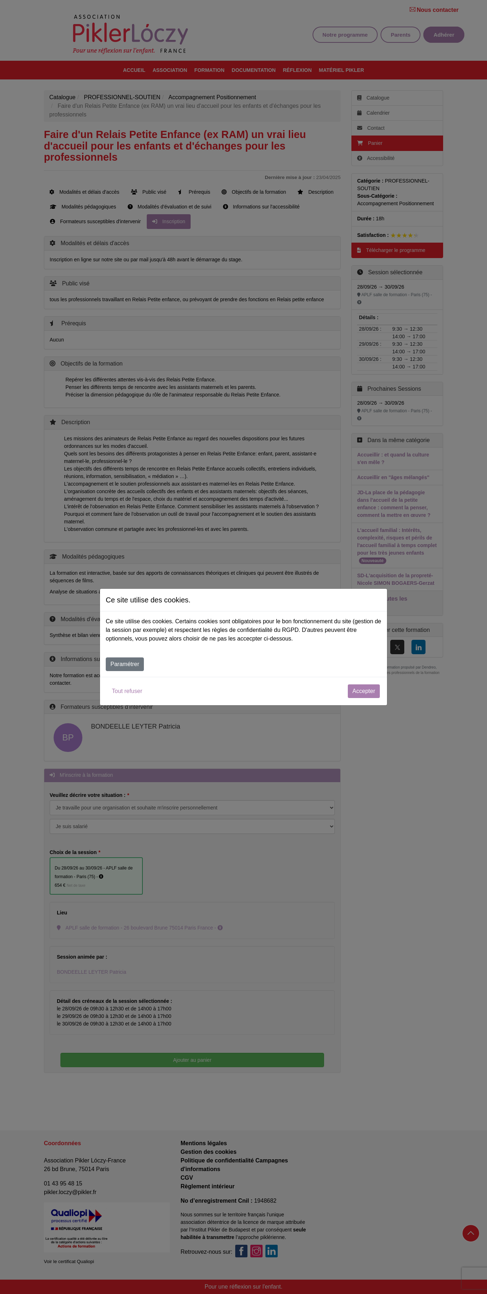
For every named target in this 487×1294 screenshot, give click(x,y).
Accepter (363, 691)
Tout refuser (127, 691)
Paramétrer (124, 664)
